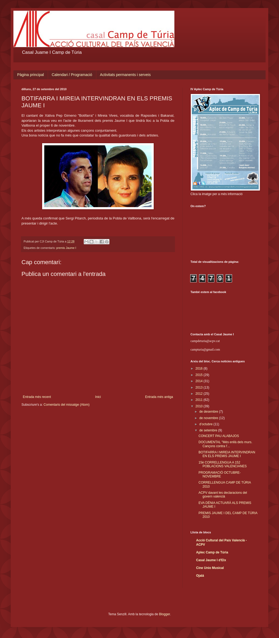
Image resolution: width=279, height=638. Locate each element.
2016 (200, 368)
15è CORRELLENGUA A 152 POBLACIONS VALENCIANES (223, 464)
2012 (200, 394)
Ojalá (200, 576)
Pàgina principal (30, 75)
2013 (200, 387)
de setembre (208, 430)
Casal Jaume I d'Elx (211, 560)
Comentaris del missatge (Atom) (66, 405)
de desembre (209, 411)
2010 (200, 406)
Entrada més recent (37, 397)
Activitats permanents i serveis (125, 75)
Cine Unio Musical (210, 568)
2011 (200, 400)
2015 (200, 375)
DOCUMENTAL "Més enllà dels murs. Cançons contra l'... (225, 444)
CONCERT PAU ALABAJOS (219, 436)
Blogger (164, 614)
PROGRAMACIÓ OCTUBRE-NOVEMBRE (220, 474)
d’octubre (206, 424)
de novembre (209, 418)
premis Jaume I (66, 247)
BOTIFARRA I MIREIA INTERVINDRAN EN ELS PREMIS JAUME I (227, 454)
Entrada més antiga (159, 397)
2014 (200, 381)
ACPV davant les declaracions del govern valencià (223, 494)
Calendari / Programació (72, 75)
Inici (98, 397)
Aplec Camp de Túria (212, 552)
